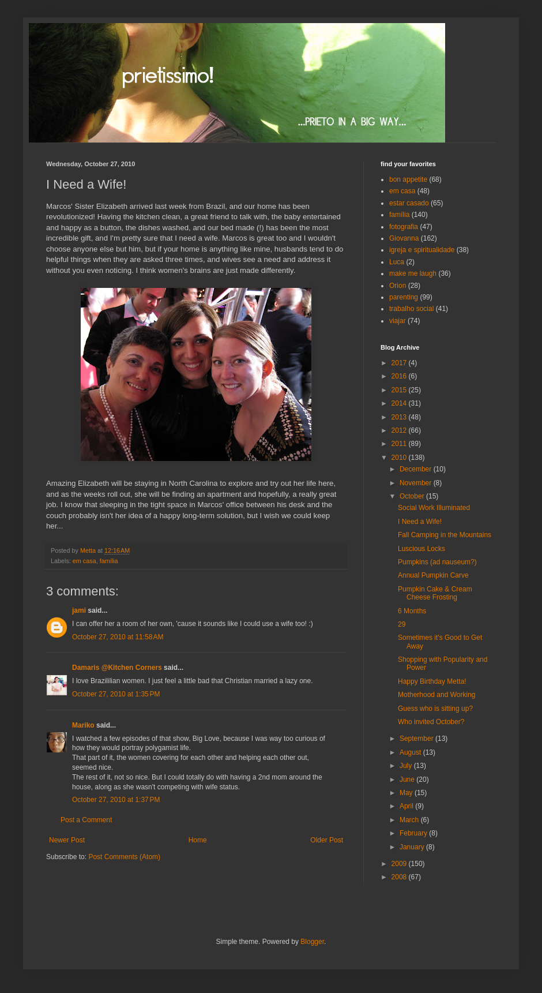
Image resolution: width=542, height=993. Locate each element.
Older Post (326, 840)
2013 (400, 417)
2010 (400, 458)
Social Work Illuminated (434, 508)
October (413, 496)
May (407, 793)
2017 (400, 363)
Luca (396, 262)
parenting (403, 297)
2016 (400, 376)
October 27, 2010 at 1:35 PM (116, 694)
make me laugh (412, 273)
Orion (397, 286)
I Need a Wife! (420, 522)
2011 (400, 444)
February (414, 833)
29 (401, 624)
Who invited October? (431, 722)
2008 (400, 877)
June (408, 779)
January (413, 847)
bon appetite (408, 179)
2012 (400, 430)
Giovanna (404, 238)
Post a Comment (86, 820)
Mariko (83, 725)
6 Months (412, 611)
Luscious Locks (421, 549)
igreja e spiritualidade (421, 250)
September (417, 739)
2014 (400, 403)
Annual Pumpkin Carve (433, 575)
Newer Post (67, 840)
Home (198, 840)
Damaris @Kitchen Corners (117, 668)
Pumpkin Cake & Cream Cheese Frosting (435, 593)
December (417, 469)
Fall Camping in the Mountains (444, 535)
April (407, 806)
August (411, 752)
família (109, 560)
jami (79, 610)
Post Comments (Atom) (124, 857)
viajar (397, 321)
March (410, 820)
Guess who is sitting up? (435, 709)
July (407, 766)
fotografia (403, 227)
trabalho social (411, 309)
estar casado (409, 203)
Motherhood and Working (437, 695)
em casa (84, 560)
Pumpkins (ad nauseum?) (437, 562)
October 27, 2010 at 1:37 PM (116, 800)
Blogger (312, 942)
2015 (400, 390)
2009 (400, 864)
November (417, 483)
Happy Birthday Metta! (432, 681)
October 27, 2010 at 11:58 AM (117, 637)
